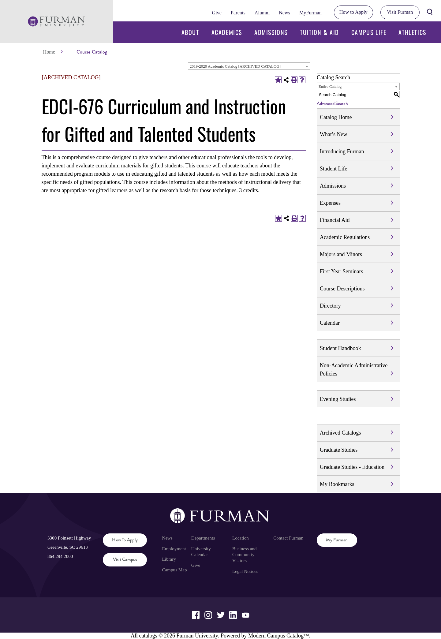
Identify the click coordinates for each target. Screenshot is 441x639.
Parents (238, 12)
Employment (174, 548)
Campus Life (369, 32)
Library (169, 559)
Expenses (330, 203)
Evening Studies (338, 399)
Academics (226, 32)
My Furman (337, 539)
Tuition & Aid (319, 32)
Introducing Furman (342, 151)
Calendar (330, 323)
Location (240, 538)
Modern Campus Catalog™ (278, 636)
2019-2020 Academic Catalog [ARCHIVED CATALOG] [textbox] (235, 66)
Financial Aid (335, 220)
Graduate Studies (338, 450)
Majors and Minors (341, 254)
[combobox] (249, 66)
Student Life (333, 169)
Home (49, 51)
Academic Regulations (345, 237)
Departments (203, 538)
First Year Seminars (341, 271)
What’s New (333, 134)
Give (217, 12)
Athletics (412, 32)
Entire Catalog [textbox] (330, 86)
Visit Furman (400, 12)
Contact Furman (288, 538)
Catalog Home (336, 117)
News (284, 12)
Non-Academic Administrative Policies (353, 369)
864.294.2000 (60, 556)
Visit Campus (125, 559)
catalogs (148, 636)
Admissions (271, 32)
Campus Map (174, 569)
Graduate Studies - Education (352, 467)
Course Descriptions (342, 289)
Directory (330, 306)
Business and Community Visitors (244, 554)
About (190, 32)
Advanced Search (332, 103)
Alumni (262, 12)
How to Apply (353, 12)
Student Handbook (340, 348)
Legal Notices (245, 571)
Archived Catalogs (340, 433)
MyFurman (310, 12)
